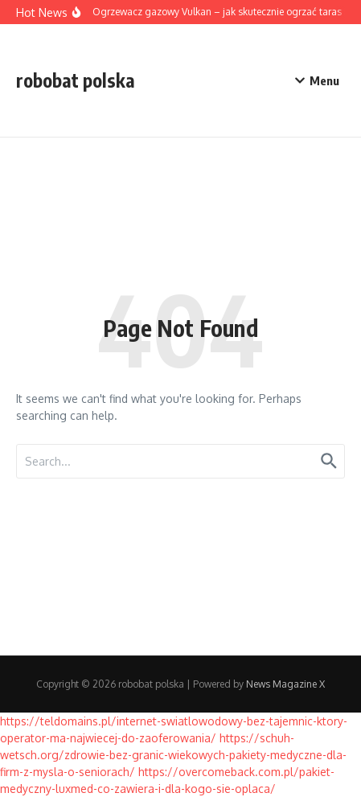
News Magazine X (285, 684)
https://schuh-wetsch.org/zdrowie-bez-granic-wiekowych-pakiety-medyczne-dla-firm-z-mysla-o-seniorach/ (173, 755)
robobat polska (75, 80)
